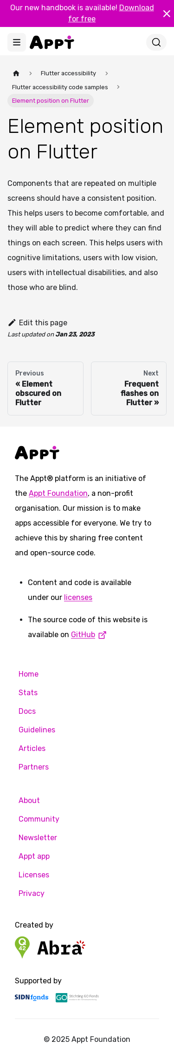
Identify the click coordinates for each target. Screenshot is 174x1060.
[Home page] (16, 73)
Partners (34, 767)
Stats (28, 692)
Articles (32, 748)
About (29, 800)
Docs (27, 711)
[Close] (166, 13)
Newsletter (38, 837)
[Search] (156, 42)
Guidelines (37, 729)
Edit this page (37, 322)
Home (29, 674)
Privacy (32, 893)
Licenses (34, 874)
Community (39, 819)
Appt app (34, 856)
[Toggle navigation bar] (16, 42)
